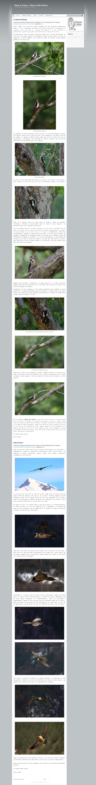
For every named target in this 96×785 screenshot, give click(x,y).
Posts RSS (41, 15)
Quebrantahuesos (30, 447)
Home (13, 15)
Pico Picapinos (30, 24)
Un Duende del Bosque (20, 19)
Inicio (45, 779)
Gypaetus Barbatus (19, 447)
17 (42, 24)
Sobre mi (18, 15)
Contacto (35, 15)
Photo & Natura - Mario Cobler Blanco (31, 5)
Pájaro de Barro (18, 442)
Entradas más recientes (19, 779)
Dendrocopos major (19, 24)
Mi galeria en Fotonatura (26, 15)
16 (43, 447)
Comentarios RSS (48, 15)
